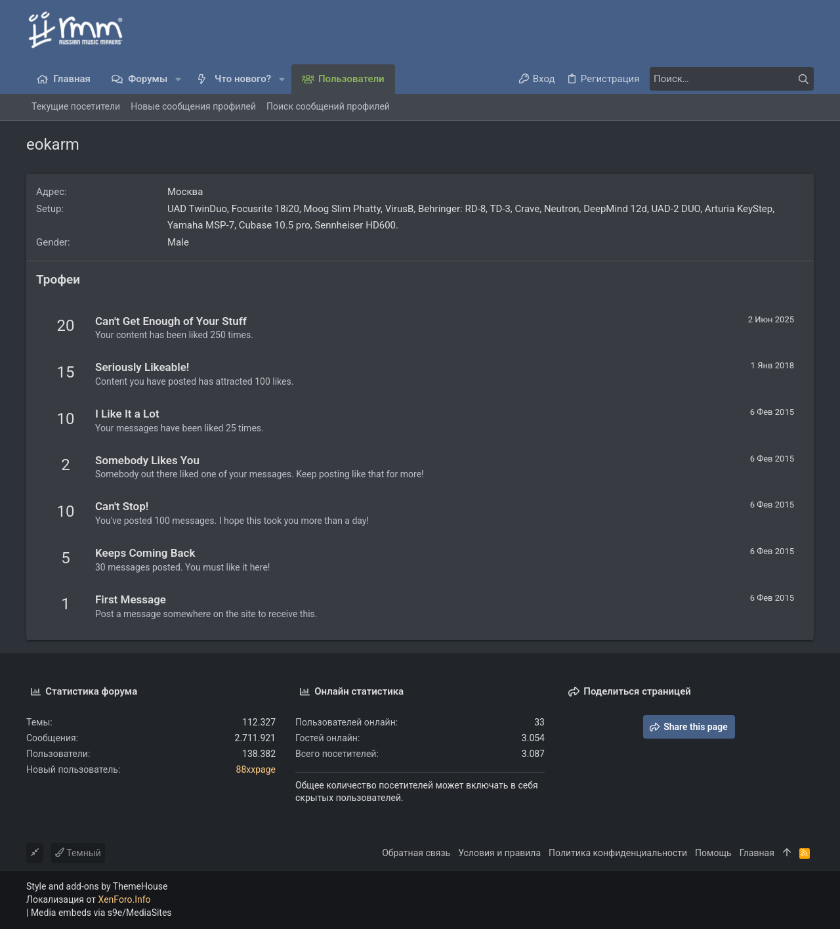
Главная (757, 853)
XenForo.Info (124, 899)
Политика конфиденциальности (618, 853)
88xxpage (256, 769)
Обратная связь (416, 853)
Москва (185, 192)
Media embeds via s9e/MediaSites (101, 912)
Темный (78, 853)
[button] (178, 79)
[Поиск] (732, 79)
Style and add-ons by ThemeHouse (96, 886)
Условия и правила (499, 853)
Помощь (713, 853)
